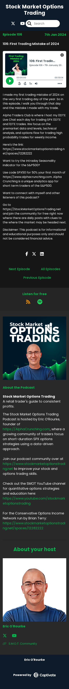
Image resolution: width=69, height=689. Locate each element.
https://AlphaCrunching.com (26, 429)
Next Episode (19, 269)
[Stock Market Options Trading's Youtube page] (20, 23)
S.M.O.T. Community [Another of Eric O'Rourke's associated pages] (20, 644)
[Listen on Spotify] (40, 301)
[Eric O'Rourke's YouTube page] (16, 636)
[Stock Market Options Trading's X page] (13, 23)
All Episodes (50, 269)
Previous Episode (37, 277)
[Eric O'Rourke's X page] (7, 636)
